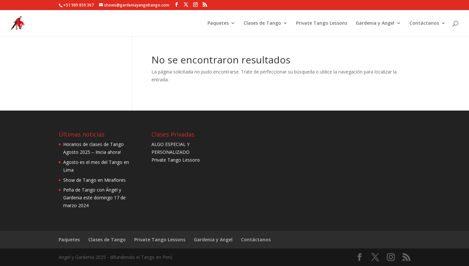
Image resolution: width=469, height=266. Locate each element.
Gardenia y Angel (375, 23)
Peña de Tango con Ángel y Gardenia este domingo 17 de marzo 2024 (94, 197)
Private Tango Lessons (321, 23)
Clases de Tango (262, 23)
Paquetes (218, 23)
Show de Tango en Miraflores (94, 180)
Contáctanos (424, 23)
